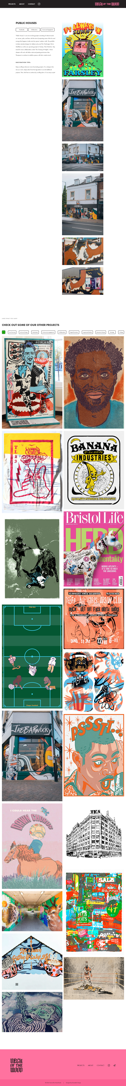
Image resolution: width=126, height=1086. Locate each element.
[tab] (3, 332)
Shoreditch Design (76, 1082)
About (21, 4)
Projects (11, 4)
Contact (31, 4)
